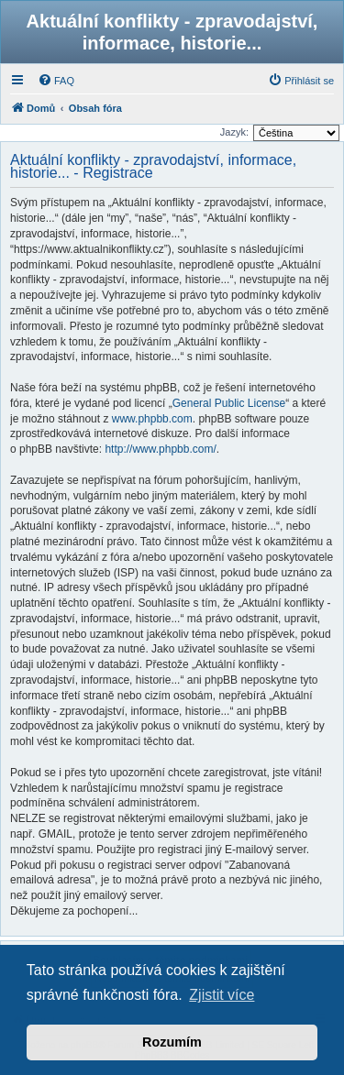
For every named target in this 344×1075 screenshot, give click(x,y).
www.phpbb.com (152, 418)
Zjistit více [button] (221, 995)
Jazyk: (234, 131)
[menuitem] (56, 81)
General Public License (228, 403)
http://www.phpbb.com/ (160, 449)
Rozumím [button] (172, 1042)
